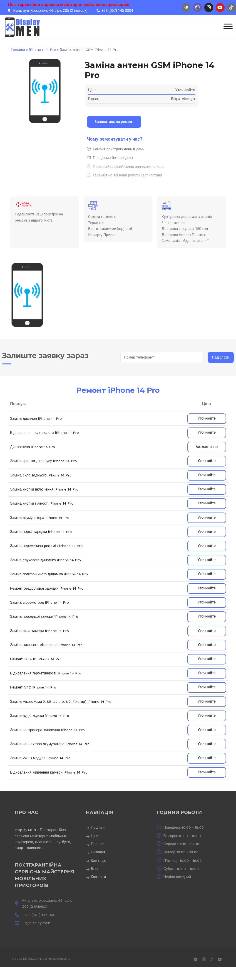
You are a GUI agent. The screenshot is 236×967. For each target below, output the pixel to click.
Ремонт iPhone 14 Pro (118, 390)
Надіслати (220, 357)
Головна (18, 49)
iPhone (35, 49)
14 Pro (50, 49)
